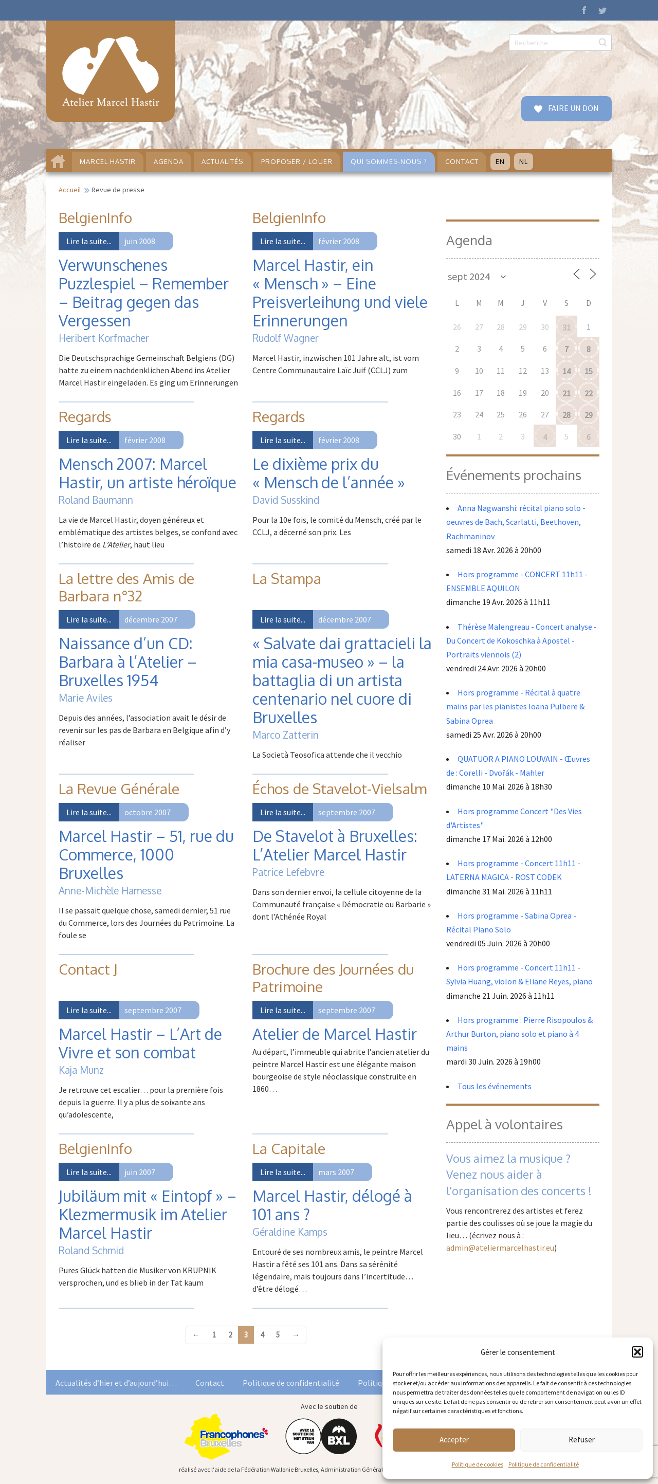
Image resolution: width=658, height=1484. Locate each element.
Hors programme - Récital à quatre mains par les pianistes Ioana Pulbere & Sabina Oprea (515, 706)
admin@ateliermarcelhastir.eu (500, 1247)
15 (588, 371)
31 (566, 327)
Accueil (70, 189)
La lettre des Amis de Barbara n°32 (126, 587)
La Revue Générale (119, 788)
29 (588, 415)
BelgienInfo (95, 217)
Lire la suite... (89, 241)
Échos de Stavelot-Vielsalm (339, 788)
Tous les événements (495, 1086)
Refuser (582, 1439)
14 (566, 371)
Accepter (454, 1439)
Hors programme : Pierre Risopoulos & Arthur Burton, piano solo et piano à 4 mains (519, 1034)
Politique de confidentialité (543, 1464)
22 (588, 393)
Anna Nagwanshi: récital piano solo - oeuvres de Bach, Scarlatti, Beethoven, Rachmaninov (516, 522)
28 (566, 415)
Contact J (88, 969)
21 (566, 393)
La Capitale (288, 1148)
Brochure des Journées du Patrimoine (333, 978)
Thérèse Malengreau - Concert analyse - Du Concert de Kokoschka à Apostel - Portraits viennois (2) (521, 640)
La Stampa (286, 578)
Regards (85, 416)
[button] (637, 1352)
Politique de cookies (477, 1464)
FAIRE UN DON (572, 108)
